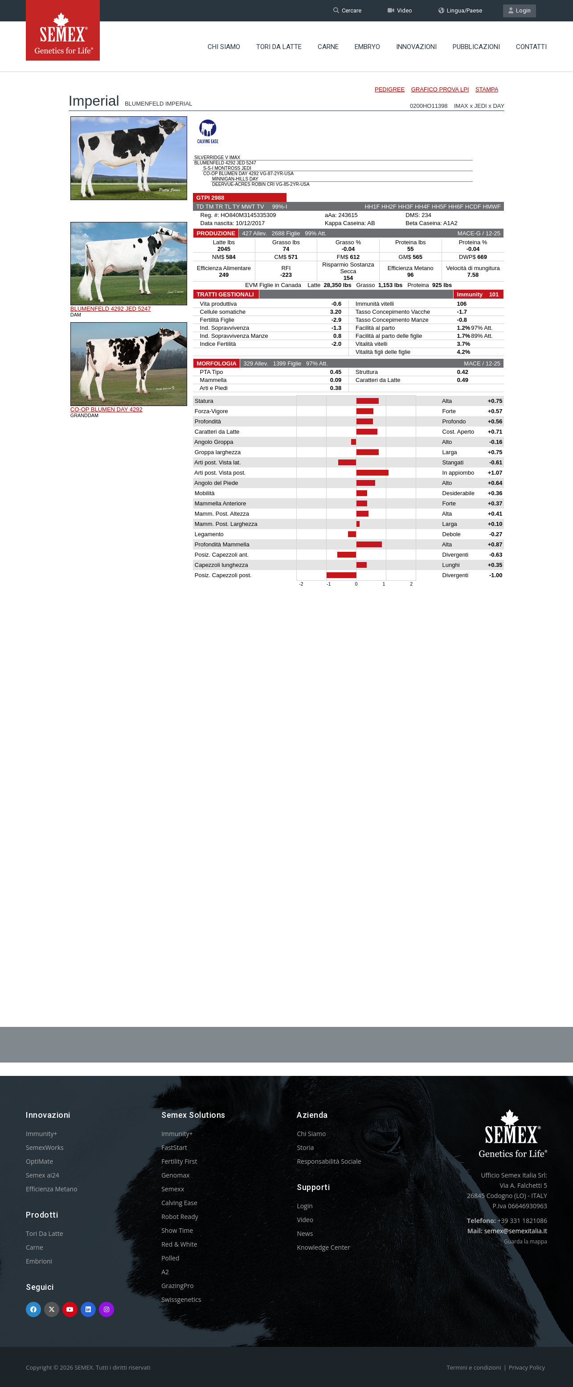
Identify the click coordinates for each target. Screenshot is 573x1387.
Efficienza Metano (52, 1189)
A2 (165, 1272)
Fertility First (179, 1161)
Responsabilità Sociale (329, 1161)
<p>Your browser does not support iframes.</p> (286, 525)
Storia (305, 1147)
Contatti (531, 47)
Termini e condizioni (474, 1367)
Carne (328, 47)
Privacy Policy (527, 1367)
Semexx (172, 1189)
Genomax (175, 1175)
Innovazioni (416, 47)
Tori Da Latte (279, 47)
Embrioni (39, 1261)
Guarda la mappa (525, 1241)
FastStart (174, 1147)
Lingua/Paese (460, 10)
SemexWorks (45, 1147)
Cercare (347, 10)
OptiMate (39, 1161)
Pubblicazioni (476, 47)
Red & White (179, 1244)
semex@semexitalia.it (515, 1231)
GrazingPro (177, 1285)
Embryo (367, 47)
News (305, 1233)
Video (400, 10)
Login (519, 10)
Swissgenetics (181, 1299)
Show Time (177, 1230)
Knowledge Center (323, 1247)
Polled (170, 1258)
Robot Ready (179, 1216)
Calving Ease (179, 1202)
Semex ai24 (42, 1175)
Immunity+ (41, 1133)
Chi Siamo (224, 47)
